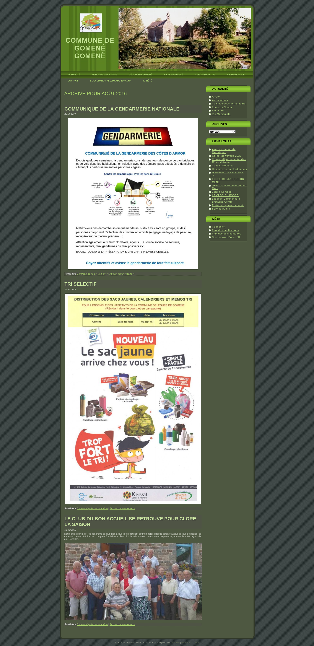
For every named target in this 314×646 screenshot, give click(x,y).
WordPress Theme (190, 642)
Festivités (218, 110)
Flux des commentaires (226, 233)
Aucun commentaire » (122, 274)
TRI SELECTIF (81, 284)
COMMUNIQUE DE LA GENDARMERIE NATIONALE (122, 109)
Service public (221, 208)
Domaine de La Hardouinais (229, 169)
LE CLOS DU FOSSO (225, 195)
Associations (220, 100)
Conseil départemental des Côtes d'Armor (229, 161)
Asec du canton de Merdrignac (224, 151)
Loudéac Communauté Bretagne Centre (226, 200)
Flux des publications (225, 230)
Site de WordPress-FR (226, 237)
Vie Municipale (221, 114)
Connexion (219, 226)
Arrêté (216, 96)
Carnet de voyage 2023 (226, 156)
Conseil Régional (223, 165)
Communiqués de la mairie (92, 274)
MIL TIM (175, 642)
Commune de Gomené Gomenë (89, 48)
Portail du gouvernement (228, 205)
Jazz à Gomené (222, 191)
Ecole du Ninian (222, 107)
